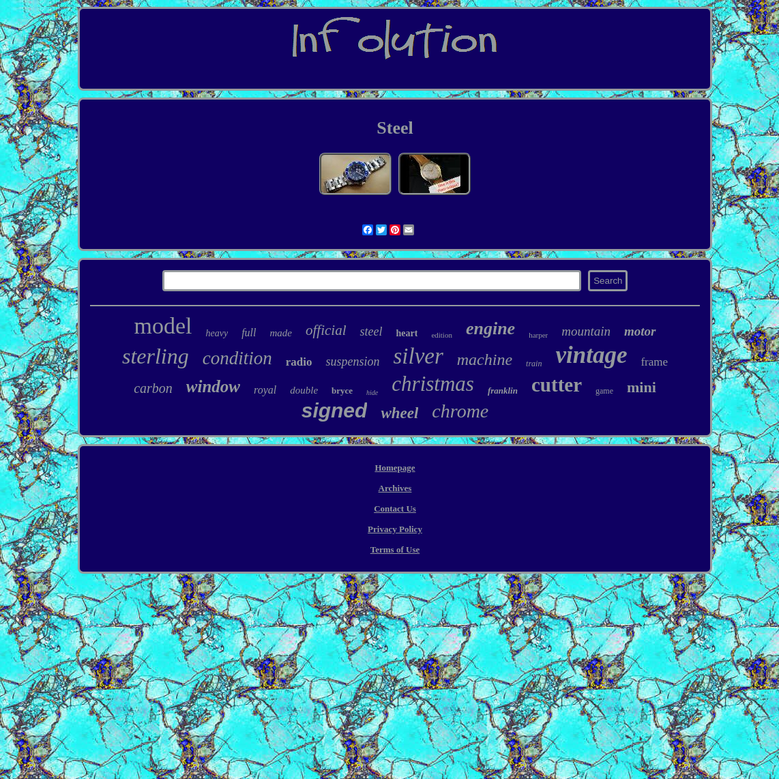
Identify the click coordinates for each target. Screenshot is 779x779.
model (163, 325)
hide (372, 392)
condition (237, 358)
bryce (342, 390)
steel (370, 331)
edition (441, 335)
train (534, 363)
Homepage (394, 467)
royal (265, 390)
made (280, 332)
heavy (216, 333)
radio (299, 361)
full (248, 332)
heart (406, 333)
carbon (153, 388)
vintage (591, 355)
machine (484, 359)
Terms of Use (395, 549)
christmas (433, 384)
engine (490, 328)
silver (418, 356)
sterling (155, 356)
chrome (460, 411)
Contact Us (395, 508)
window (213, 386)
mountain (586, 331)
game (604, 391)
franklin (503, 390)
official (326, 330)
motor (640, 331)
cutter (556, 385)
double (304, 390)
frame (654, 361)
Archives (395, 488)
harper (538, 335)
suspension (352, 361)
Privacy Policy (395, 529)
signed (335, 410)
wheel (399, 413)
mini (641, 387)
